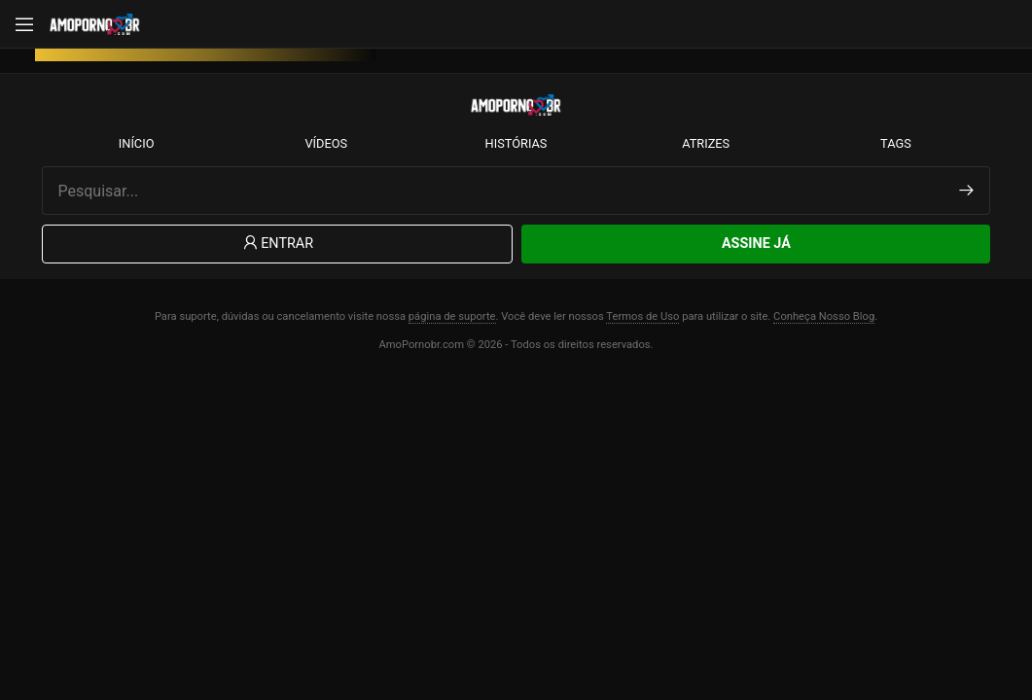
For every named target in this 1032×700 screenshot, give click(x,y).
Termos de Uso (642, 316)
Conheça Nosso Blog (823, 316)
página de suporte (452, 316)
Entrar (276, 243)
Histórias (516, 143)
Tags (895, 143)
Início (137, 143)
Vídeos (325, 143)
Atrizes (706, 143)
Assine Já (756, 243)
